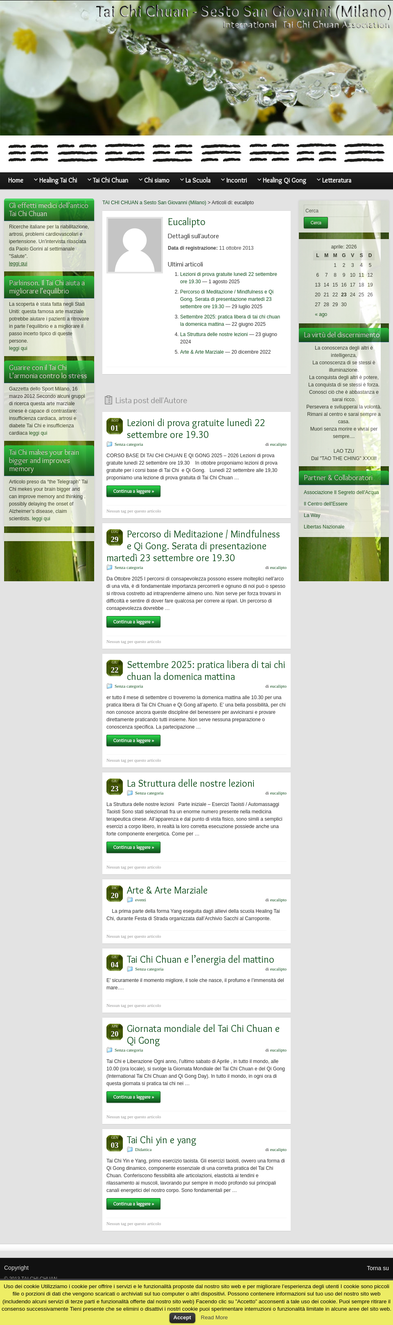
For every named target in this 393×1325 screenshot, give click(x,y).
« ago (321, 314)
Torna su (378, 1268)
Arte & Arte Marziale (202, 352)
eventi (140, 899)
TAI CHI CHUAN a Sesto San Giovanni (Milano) (154, 202)
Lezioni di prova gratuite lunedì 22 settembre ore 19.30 (196, 428)
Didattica (143, 1149)
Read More (214, 1317)
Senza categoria (129, 444)
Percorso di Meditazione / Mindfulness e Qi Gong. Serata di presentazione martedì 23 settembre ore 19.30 (226, 299)
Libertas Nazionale (324, 527)
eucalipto (278, 444)
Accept (182, 1317)
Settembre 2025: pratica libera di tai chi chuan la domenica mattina (206, 670)
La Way (312, 515)
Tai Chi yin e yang (161, 1140)
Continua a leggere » (133, 491)
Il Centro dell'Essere (326, 504)
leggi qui (18, 263)
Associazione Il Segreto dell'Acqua (341, 492)
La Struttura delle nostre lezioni (214, 334)
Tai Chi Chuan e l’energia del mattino (200, 959)
